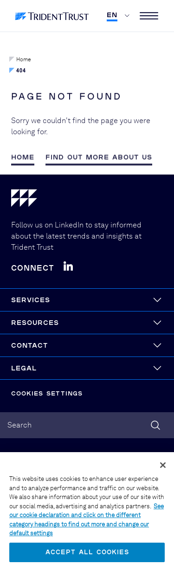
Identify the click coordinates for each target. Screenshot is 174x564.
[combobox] (87, 425)
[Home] (87, 199)
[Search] (155, 425)
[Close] (163, 469)
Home (20, 59)
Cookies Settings (47, 393)
